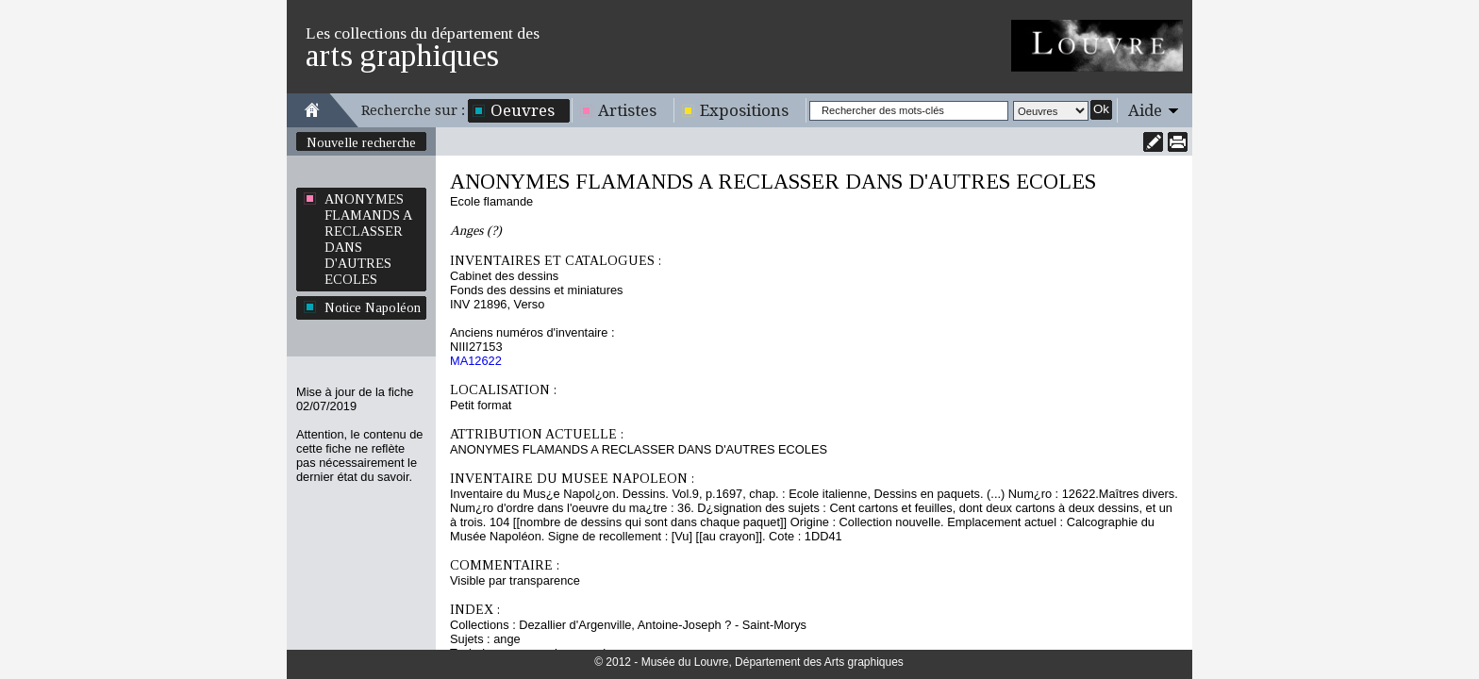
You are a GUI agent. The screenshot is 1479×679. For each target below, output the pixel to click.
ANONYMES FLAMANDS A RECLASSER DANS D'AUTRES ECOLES (368, 239)
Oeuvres (522, 110)
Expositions (744, 110)
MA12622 (476, 361)
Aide (1145, 110)
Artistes (627, 110)
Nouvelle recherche (361, 142)
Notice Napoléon (372, 307)
